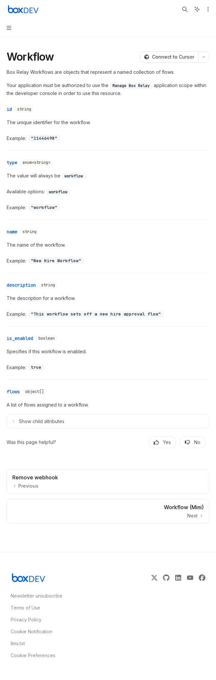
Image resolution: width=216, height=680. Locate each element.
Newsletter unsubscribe (34, 596)
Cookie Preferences (33, 655)
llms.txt (18, 643)
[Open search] (185, 9)
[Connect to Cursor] (169, 57)
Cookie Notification (31, 631)
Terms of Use (25, 607)
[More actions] (207, 9)
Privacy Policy (26, 619)
